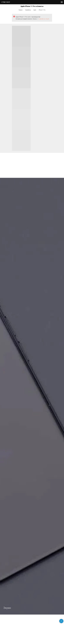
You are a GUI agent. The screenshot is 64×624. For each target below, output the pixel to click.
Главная (20, 10)
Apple (34, 10)
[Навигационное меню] (62, 2)
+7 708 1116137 (5, 2)
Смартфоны (28, 10)
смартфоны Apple (44, 19)
